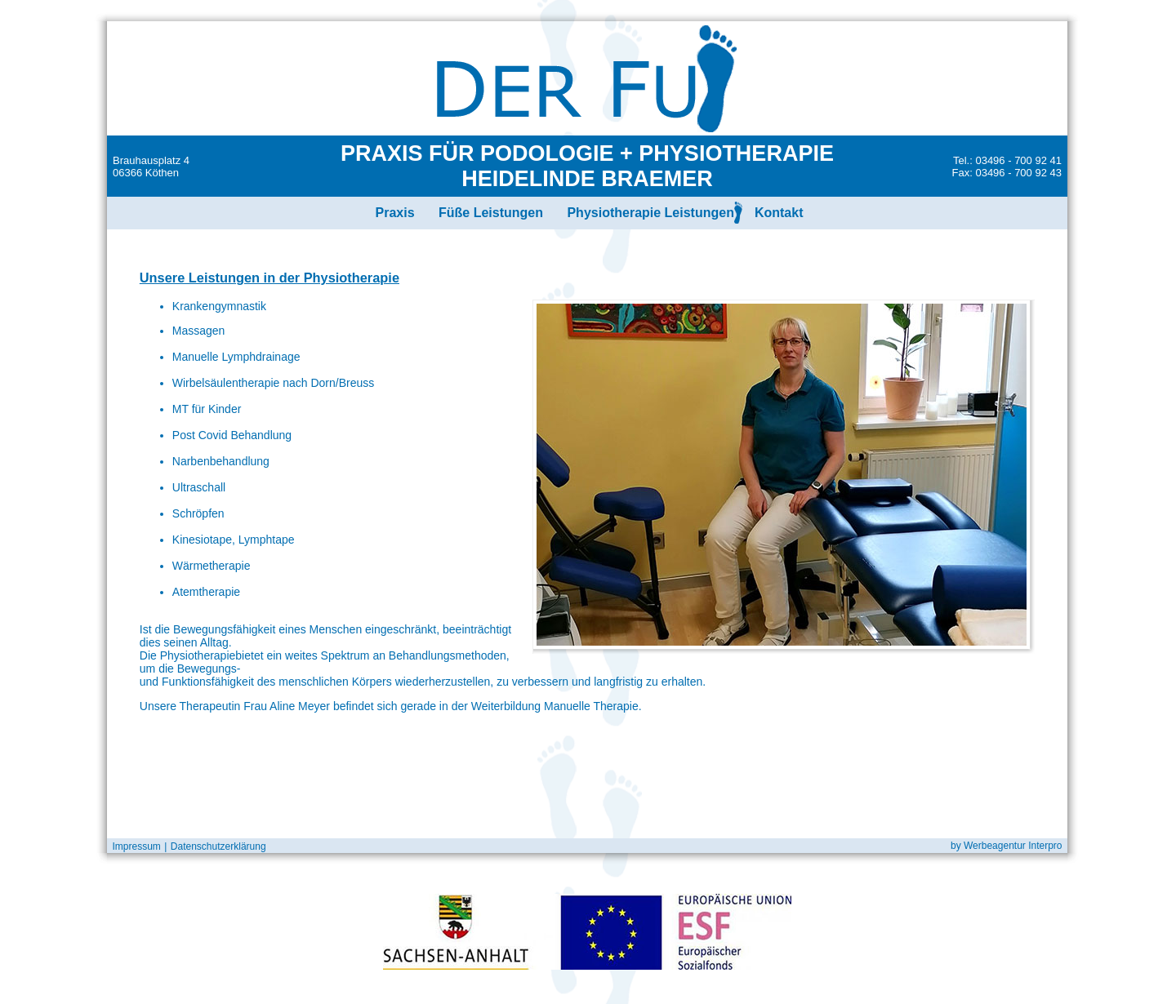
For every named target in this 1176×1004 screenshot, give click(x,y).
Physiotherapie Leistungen (650, 213)
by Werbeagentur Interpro (1009, 845)
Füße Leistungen (491, 213)
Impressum (134, 846)
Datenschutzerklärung (218, 846)
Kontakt (779, 213)
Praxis (394, 213)
